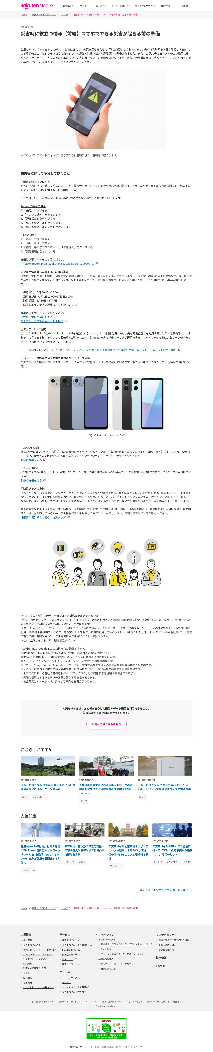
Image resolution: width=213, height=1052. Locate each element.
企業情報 (68, 5)
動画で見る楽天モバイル (35, 968)
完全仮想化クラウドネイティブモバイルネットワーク (127, 944)
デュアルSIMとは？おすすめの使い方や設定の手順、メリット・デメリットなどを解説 (124, 350)
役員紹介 (27, 963)
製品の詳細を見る (31, 460)
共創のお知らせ (108, 968)
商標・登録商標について (113, 1001)
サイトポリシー (92, 1001)
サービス (84, 5)
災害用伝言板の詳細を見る (37, 317)
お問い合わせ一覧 (111, 1046)
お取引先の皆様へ (134, 1001)
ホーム (24, 14)
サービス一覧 (92, 1046)
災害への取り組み (167, 945)
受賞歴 (26, 973)
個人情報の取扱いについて (44, 1001)
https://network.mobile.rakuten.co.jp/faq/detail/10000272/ (57, 263)
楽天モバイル (70, 940)
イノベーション (120, 5)
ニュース (100, 5)
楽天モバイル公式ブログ (44, 14)
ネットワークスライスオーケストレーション (122, 953)
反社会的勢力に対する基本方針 (38, 987)
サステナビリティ (145, 5)
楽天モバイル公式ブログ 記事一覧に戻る (166, 890)
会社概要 (27, 940)
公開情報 (27, 977)
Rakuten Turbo (71, 949)
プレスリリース (69, 977)
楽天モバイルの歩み (33, 945)
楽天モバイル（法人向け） (77, 945)
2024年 (64, 14)
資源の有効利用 (166, 949)
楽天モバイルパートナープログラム (118, 964)
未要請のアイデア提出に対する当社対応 (163, 1001)
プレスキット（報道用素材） (76, 987)
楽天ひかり (69, 954)
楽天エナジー (70, 964)
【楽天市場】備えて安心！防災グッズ (43, 517)
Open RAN (106, 949)
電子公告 (27, 982)
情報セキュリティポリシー (71, 1001)
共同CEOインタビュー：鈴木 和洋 (39, 949)
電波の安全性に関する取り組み (174, 940)
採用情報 (165, 5)
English (184, 5)
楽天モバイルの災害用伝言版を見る (42, 321)
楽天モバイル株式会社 (37, 6)
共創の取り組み (105, 959)
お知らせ (66, 982)
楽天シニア (69, 959)
